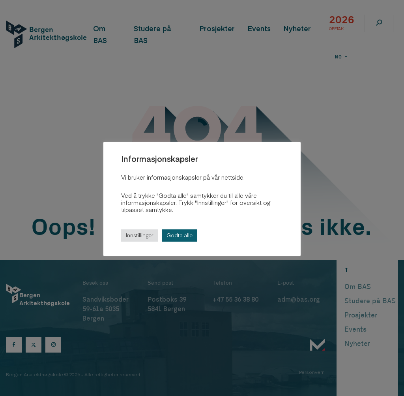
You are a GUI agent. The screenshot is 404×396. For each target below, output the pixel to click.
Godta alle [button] (179, 235)
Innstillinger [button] (139, 235)
